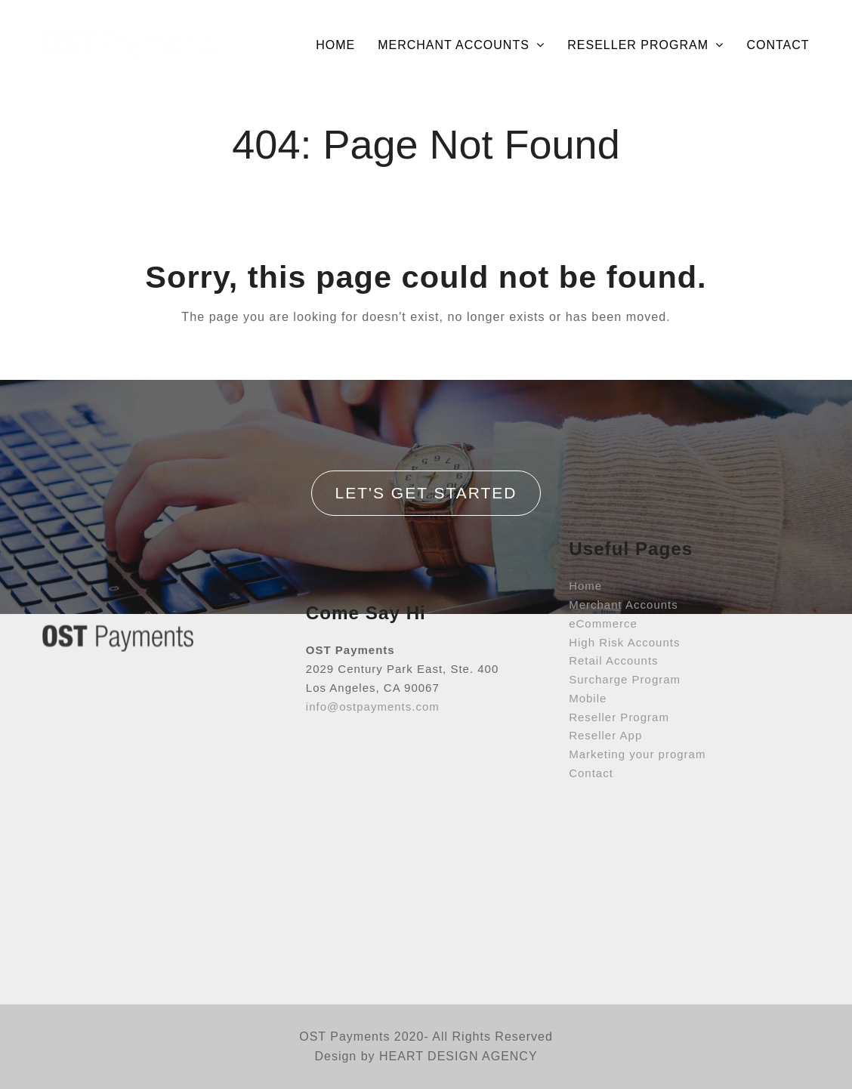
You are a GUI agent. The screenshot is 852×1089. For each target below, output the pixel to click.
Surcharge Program (625, 614)
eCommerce (603, 558)
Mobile (588, 633)
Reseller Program (619, 651)
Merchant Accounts (623, 539)
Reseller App (605, 670)
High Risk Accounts (624, 576)
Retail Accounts (613, 595)
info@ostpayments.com (373, 668)
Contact (591, 708)
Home (585, 520)
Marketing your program (637, 689)
